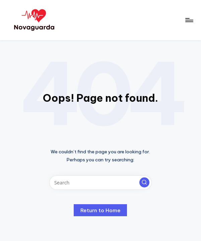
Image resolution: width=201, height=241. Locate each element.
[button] (144, 182)
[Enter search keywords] (100, 182)
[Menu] (188, 20)
